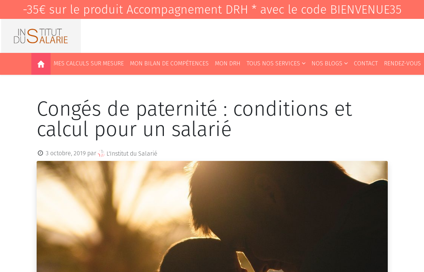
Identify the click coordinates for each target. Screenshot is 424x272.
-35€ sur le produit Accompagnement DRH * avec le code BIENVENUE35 (212, 9)
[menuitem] (41, 64)
